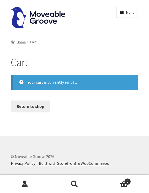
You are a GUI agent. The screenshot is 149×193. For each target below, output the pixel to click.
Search (74, 184)
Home (21, 42)
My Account (25, 184)
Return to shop (30, 106)
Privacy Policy (23, 163)
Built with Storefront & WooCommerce (73, 163)
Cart (115, 180)
